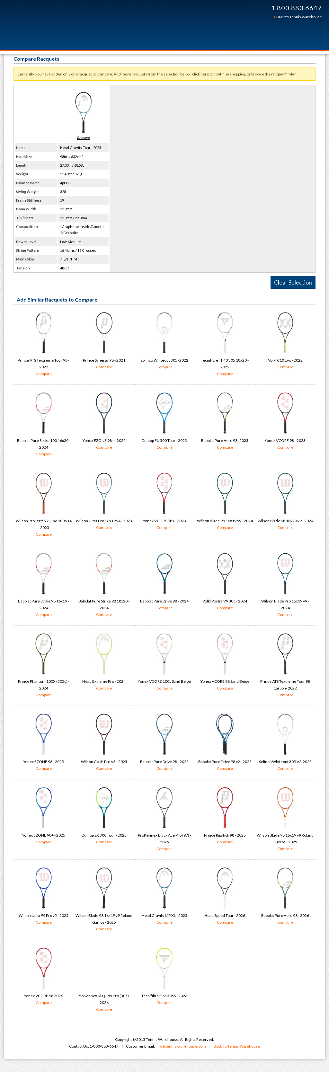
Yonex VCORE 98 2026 (43, 976)
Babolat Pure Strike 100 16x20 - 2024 (43, 424)
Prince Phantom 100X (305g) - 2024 (43, 665)
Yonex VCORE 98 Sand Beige (224, 662)
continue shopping (229, 74)
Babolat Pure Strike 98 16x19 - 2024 (43, 585)
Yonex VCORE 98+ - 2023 (164, 501)
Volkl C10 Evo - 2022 (285, 341)
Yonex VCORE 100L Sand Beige (164, 662)
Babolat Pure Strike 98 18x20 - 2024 (104, 585)
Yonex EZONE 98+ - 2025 (43, 816)
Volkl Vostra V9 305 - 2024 (224, 582)
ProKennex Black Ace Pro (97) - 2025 (164, 819)
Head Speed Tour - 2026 (224, 896)
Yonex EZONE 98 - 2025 (43, 742)
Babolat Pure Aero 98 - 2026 (285, 896)
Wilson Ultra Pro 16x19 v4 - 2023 (104, 501)
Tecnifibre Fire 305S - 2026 (164, 976)
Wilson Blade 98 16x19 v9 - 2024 (224, 501)
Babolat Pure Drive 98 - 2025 (164, 742)
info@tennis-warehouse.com (181, 1046)
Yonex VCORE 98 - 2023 (285, 421)
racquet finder (283, 74)
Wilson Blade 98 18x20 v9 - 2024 (285, 501)
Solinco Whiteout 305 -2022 (164, 341)
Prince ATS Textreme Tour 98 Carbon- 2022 (285, 665)
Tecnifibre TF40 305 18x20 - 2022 (224, 344)
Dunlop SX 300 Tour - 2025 (104, 816)
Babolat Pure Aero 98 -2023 (224, 421)
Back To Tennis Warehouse (237, 1046)
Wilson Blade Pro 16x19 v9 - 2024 (285, 585)
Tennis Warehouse (107, 25)
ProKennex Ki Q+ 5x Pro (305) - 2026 (104, 1003)
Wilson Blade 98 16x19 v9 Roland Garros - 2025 (285, 819)
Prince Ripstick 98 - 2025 (224, 816)
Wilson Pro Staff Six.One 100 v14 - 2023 (43, 505)
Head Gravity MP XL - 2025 (164, 896)
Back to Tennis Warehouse (299, 16)
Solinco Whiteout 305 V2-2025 (285, 742)
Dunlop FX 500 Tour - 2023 (164, 421)
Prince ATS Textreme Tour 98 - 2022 (43, 344)
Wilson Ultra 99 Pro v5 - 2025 (43, 896)
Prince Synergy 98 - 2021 (104, 341)
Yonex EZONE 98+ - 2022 (104, 421)
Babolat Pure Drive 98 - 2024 (164, 582)
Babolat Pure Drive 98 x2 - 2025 (224, 742)
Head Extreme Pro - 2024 (104, 662)
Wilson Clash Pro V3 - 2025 (104, 742)
